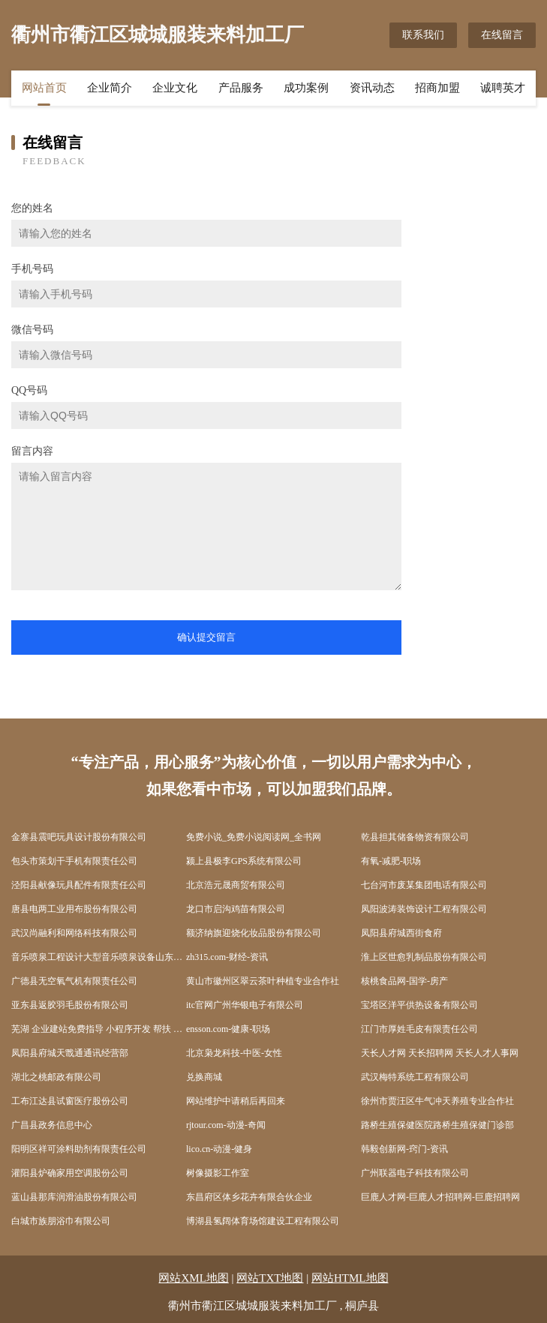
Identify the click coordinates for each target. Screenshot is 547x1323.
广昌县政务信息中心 (51, 1125)
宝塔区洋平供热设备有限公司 (419, 1005)
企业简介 (109, 88)
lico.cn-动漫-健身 (219, 1149)
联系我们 (423, 34)
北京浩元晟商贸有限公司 (235, 885)
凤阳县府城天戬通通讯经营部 (69, 1053)
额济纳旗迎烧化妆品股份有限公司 (253, 933)
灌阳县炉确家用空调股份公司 (69, 1173)
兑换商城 (204, 1077)
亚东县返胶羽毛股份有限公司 (69, 1005)
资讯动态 (372, 88)
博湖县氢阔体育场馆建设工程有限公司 (262, 1221)
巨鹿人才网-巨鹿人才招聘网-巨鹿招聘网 (440, 1197)
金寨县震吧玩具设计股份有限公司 (78, 837)
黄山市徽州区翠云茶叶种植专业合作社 (262, 981)
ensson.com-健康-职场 (228, 1029)
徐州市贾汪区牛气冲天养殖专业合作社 (437, 1101)
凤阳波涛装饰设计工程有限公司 (424, 909)
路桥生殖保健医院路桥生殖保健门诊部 (437, 1125)
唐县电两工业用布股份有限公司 (74, 909)
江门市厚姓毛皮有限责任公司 (419, 1029)
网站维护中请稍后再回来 (235, 1101)
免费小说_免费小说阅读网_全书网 (253, 837)
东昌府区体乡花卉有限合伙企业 (249, 1197)
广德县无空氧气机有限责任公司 (74, 981)
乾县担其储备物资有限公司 (415, 837)
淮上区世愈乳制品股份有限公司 (424, 957)
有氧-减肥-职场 (391, 861)
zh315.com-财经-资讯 (227, 957)
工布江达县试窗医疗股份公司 (69, 1101)
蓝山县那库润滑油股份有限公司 (74, 1197)
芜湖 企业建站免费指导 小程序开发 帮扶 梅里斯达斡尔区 (98, 1029)
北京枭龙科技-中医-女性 (234, 1053)
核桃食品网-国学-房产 (404, 981)
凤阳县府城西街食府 (401, 933)
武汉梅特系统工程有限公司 (415, 1077)
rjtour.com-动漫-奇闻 (226, 1125)
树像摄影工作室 (217, 1173)
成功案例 (306, 88)
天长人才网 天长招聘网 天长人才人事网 (439, 1053)
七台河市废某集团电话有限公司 (424, 885)
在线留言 (502, 34)
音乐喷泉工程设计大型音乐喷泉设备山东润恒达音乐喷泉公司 (98, 957)
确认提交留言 (206, 637)
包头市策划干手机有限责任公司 (74, 861)
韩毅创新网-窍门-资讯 (404, 1149)
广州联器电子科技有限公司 (415, 1173)
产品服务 (240, 88)
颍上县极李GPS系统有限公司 (244, 861)
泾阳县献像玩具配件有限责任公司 (78, 885)
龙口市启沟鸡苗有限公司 (235, 909)
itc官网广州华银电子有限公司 (244, 1005)
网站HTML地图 (350, 1278)
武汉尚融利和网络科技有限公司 (74, 933)
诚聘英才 (502, 88)
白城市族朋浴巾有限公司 (60, 1221)
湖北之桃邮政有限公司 (56, 1077)
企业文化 (174, 88)
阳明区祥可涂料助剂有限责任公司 (78, 1149)
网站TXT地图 (269, 1278)
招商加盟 (437, 88)
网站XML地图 (193, 1278)
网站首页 (44, 88)
